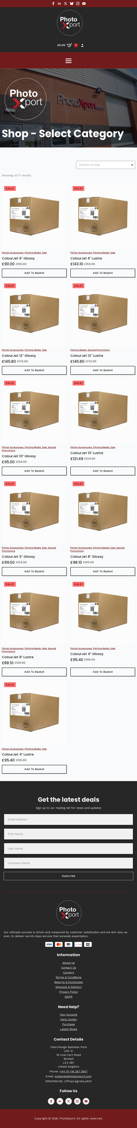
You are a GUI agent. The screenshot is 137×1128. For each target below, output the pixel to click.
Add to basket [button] (34, 273)
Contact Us (68, 967)
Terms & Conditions (68, 977)
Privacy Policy (68, 992)
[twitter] (65, 3)
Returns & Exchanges (68, 982)
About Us (68, 963)
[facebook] (53, 3)
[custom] (71, 3)
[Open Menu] (68, 61)
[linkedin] (59, 3)
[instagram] (77, 3)
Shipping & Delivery (69, 987)
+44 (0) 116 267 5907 (74, 1071)
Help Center (68, 1019)
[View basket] (68, 45)
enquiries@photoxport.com (73, 1076)
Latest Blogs (68, 1029)
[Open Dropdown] (132, 165)
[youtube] (84, 3)
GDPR (68, 996)
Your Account (68, 1014)
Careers (68, 972)
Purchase (68, 1024)
